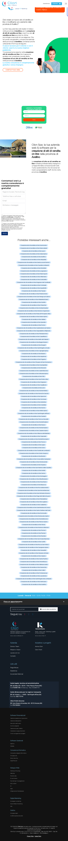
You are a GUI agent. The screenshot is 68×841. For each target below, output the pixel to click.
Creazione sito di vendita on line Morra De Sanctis (33, 393)
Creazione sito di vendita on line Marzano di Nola (33, 553)
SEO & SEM (13, 783)
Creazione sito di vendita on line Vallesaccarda (34, 564)
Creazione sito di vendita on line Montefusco (33, 561)
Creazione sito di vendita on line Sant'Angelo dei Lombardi (33, 578)
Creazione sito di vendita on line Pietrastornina (33, 333)
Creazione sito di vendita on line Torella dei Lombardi (33, 450)
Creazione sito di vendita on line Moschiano (34, 482)
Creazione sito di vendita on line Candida (34, 405)
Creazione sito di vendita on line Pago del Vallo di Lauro (33, 496)
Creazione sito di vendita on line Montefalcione (34, 519)
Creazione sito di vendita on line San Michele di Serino (34, 493)
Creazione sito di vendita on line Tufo (34, 376)
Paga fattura (14, 667)
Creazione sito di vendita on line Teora (33, 524)
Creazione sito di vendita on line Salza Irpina (34, 254)
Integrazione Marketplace (17, 791)
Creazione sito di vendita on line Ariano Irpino (33, 316)
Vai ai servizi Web (40, 636)
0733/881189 (16, 687)
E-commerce (13, 778)
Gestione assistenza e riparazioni (18, 718)
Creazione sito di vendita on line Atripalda (33, 259)
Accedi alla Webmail (16, 674)
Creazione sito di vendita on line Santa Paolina (33, 559)
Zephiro (12, 743)
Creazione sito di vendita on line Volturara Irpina (34, 373)
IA (10, 786)
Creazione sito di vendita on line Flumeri (34, 533)
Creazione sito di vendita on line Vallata (33, 319)
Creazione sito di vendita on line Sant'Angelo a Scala (33, 348)
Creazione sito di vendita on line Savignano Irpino (33, 547)
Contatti (13, 656)
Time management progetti (17, 733)
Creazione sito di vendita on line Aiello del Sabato (33, 339)
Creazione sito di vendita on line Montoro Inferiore (34, 527)
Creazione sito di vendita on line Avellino (34, 256)
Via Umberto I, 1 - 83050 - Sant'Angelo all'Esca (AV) (25, 694)
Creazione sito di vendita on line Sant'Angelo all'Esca (33, 413)
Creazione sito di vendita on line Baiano (33, 353)
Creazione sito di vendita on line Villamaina (33, 276)
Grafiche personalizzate (16, 815)
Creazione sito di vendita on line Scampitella (33, 365)
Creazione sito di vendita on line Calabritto (33, 504)
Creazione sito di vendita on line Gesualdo (33, 550)
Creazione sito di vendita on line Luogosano (34, 271)
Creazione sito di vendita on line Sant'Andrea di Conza (34, 507)
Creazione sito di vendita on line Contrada (33, 285)
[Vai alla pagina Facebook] (28, 614)
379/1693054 (16, 705)
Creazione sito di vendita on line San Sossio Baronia (33, 539)
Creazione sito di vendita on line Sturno (33, 407)
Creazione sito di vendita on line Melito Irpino (33, 410)
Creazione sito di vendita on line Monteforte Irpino (34, 439)
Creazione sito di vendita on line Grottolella (33, 279)
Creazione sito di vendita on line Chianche (33, 305)
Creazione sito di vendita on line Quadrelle (33, 288)
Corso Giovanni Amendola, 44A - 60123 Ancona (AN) (26, 703)
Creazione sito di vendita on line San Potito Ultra (33, 379)
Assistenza (46, 3)
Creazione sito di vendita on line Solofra (33, 302)
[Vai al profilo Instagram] (24, 614)
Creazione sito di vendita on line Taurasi (33, 291)
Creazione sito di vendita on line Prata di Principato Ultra (33, 313)
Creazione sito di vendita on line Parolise (34, 536)
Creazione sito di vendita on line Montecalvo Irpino (34, 516)
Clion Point (38, 650)
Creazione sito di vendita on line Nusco (33, 425)
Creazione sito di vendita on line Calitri (33, 570)
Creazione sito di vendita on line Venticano (33, 581)
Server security (14, 758)
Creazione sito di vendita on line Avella (33, 470)
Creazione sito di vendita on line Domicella (33, 513)
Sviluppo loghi (14, 813)
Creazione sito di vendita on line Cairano (34, 556)
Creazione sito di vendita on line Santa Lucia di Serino (34, 262)
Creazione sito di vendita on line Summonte (34, 245)
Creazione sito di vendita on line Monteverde (33, 462)
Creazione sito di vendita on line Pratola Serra (33, 293)
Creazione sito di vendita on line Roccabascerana (33, 487)
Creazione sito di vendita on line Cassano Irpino (34, 430)
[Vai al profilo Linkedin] (32, 614)
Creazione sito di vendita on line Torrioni (33, 530)
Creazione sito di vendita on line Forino (33, 325)
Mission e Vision (15, 650)
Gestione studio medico (16, 728)
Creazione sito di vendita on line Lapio (33, 445)
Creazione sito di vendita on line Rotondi (34, 368)
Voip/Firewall (13, 760)
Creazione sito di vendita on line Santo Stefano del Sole (33, 510)
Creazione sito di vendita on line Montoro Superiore (33, 311)
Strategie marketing (15, 801)
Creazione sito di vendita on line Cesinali (34, 416)
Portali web (13, 776)
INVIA (5, 233)
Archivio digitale (14, 726)
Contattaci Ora (13, 70)
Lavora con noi (15, 653)
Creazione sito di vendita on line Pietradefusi (33, 499)
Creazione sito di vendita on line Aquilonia (33, 356)
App (11, 788)
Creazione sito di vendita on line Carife (33, 541)
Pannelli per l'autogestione (17, 781)
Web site (12, 773)
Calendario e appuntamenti (17, 731)
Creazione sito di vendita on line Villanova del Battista (34, 433)
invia (34, 119)
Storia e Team (14, 646)
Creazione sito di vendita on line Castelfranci (33, 336)
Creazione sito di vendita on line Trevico (33, 442)
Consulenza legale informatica (18, 753)
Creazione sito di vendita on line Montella (33, 268)
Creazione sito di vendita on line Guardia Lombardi (34, 265)
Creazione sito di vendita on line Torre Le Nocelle (33, 419)
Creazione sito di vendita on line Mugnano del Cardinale (33, 282)
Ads (11, 806)
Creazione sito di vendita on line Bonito (33, 456)
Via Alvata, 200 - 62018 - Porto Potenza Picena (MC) (26, 686)
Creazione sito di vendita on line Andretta (33, 402)
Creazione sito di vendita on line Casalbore (33, 385)
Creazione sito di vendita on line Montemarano (34, 427)
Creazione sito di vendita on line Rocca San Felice (34, 544)
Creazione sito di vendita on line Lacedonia (33, 576)
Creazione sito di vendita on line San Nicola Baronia (33, 490)
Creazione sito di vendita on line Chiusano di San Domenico (33, 362)
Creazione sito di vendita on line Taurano (34, 464)
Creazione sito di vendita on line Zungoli (34, 345)
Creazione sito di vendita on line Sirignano (33, 382)
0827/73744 (19, 696)
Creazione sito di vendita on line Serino (33, 473)
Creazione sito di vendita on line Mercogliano (33, 502)
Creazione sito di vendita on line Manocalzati (33, 248)
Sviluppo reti (13, 755)
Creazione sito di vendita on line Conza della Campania (33, 459)
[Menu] (66, 3)
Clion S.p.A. (21, 826)
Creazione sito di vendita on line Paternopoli (33, 274)
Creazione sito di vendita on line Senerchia (33, 567)
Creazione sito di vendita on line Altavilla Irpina (33, 479)
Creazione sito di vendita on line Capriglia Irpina (34, 350)
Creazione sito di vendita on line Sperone (33, 396)
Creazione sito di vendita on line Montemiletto (33, 390)
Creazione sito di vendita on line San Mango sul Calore (34, 296)
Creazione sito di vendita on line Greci (33, 447)
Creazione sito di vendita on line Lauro (33, 251)
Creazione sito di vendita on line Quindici (34, 322)
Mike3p (12, 746)
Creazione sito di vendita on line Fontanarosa (33, 573)
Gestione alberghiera (15, 720)
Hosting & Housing (15, 770)
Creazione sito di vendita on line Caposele (33, 436)
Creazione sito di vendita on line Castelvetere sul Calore (33, 328)
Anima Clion (39, 646)
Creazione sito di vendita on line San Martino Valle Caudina (33, 467)
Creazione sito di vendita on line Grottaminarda (34, 308)
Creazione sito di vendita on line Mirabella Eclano (33, 299)
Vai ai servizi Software (16, 636)
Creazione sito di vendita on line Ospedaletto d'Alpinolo (33, 331)
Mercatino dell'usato (15, 723)
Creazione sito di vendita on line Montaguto (34, 476)
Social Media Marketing (16, 803)
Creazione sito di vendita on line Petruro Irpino (33, 521)
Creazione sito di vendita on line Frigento (33, 359)
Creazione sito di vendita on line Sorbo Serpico (34, 453)
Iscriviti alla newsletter (48, 609)
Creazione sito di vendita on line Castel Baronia (34, 370)
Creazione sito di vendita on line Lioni (34, 388)
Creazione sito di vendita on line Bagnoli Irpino (33, 342)
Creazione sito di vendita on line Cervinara (33, 399)
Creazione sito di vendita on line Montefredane (34, 422)
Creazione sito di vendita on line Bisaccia (34, 484)
